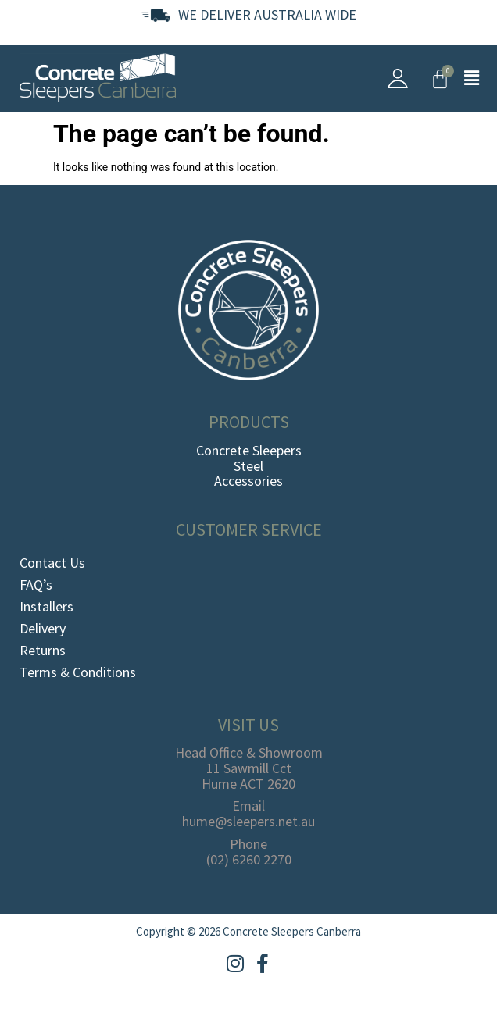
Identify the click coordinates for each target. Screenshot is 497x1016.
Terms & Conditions (78, 672)
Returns (43, 650)
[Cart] (440, 79)
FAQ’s (36, 585)
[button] (472, 79)
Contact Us (52, 563)
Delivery (43, 628)
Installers (46, 606)
